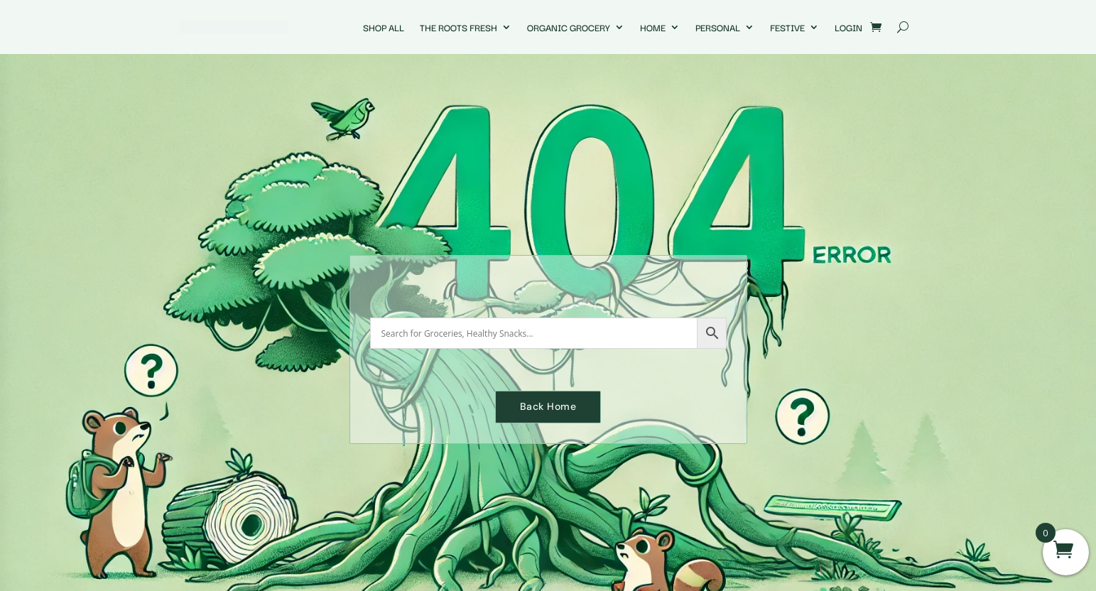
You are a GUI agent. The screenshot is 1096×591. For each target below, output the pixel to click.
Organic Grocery (568, 27)
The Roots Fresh (458, 27)
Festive (787, 27)
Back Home (548, 406)
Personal (717, 27)
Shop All (383, 27)
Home (653, 27)
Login (848, 27)
